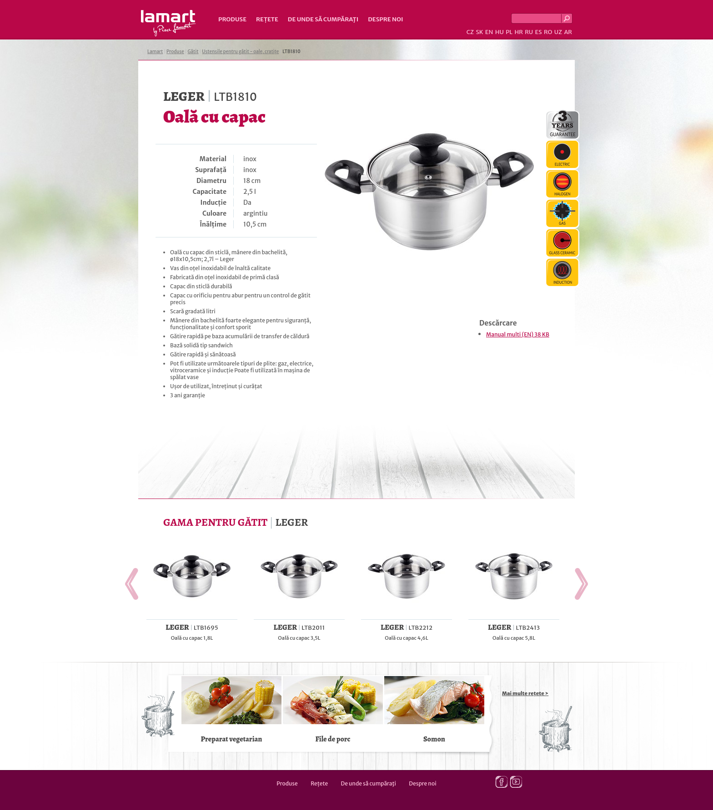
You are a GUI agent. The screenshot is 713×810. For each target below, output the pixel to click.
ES (538, 32)
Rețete (267, 19)
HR (518, 32)
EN (489, 32)
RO (548, 32)
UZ (558, 32)
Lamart (168, 23)
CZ (470, 32)
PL (509, 32)
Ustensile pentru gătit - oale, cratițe (240, 51)
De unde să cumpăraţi (323, 19)
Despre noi (385, 19)
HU (499, 32)
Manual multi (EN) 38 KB (517, 334)
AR (568, 32)
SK (479, 32)
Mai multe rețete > (525, 693)
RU (529, 32)
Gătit (192, 51)
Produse (232, 19)
